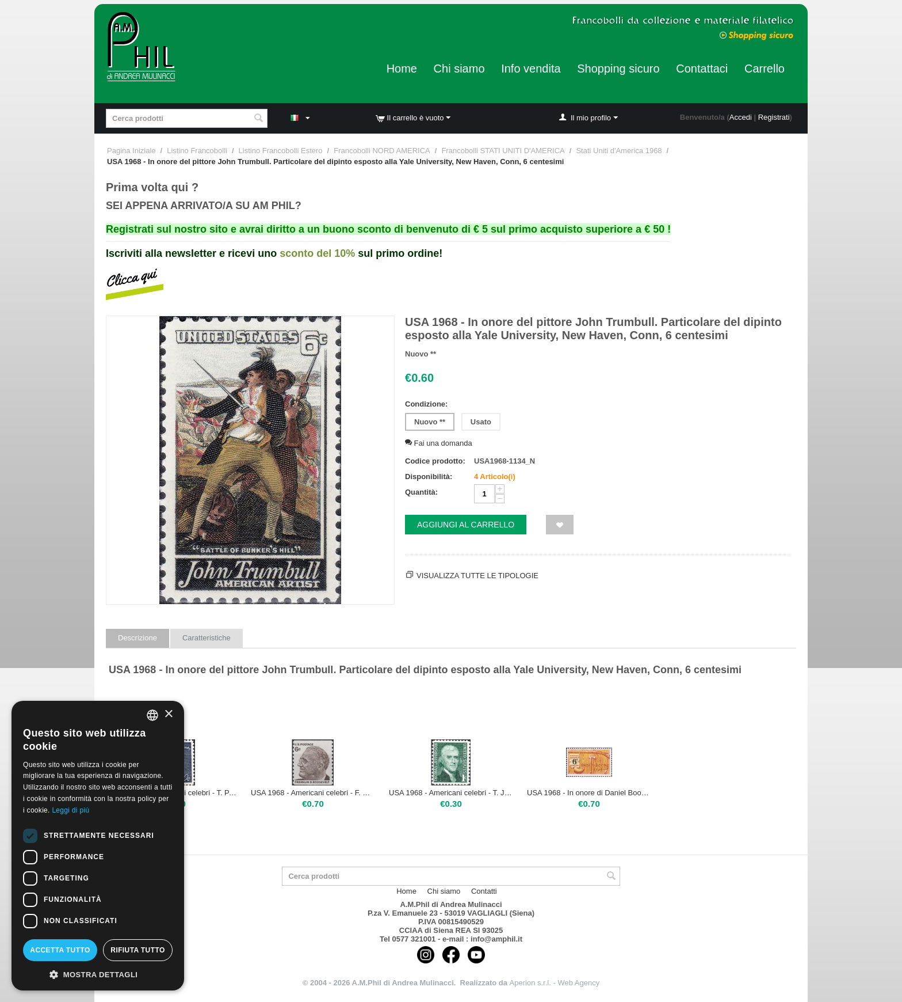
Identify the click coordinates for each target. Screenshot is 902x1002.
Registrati (774, 117)
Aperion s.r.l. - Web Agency (555, 982)
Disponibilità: (428, 476)
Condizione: (426, 404)
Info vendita (530, 68)
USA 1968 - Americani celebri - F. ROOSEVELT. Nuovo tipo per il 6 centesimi (313, 792)
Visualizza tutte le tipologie (477, 575)
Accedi (740, 117)
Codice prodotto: (435, 461)
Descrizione (137, 637)
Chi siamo (459, 68)
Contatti (484, 891)
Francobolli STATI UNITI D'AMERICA (502, 150)
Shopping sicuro (618, 68)
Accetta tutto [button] (60, 950)
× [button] (168, 714)
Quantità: (421, 492)
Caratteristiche (206, 637)
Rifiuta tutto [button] (137, 950)
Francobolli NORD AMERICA (382, 150)
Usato (481, 422)
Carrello (764, 68)
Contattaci (702, 68)
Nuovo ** (429, 422)
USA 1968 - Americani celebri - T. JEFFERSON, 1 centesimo (451, 792)
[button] (98, 974)
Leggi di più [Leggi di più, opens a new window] (70, 810)
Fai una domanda (438, 443)
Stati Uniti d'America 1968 (619, 150)
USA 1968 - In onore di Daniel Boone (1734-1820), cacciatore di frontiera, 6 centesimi (589, 792)
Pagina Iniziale (131, 150)
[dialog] (98, 845)
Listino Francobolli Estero (281, 150)
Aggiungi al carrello (465, 524)
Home (402, 68)
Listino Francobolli (197, 150)
